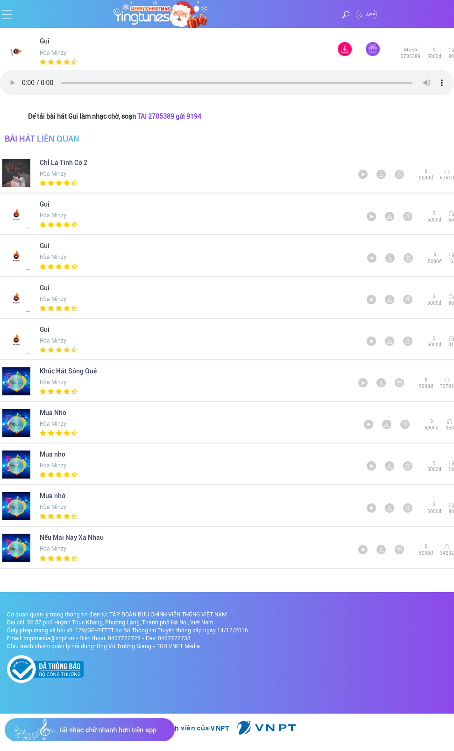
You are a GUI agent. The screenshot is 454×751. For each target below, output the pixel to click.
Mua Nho (53, 412)
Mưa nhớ (52, 496)
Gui (49, 41)
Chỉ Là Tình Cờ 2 (63, 162)
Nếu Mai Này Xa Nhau (72, 537)
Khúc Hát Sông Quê (68, 371)
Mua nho (52, 454)
